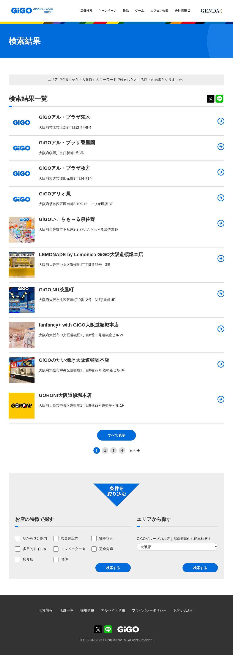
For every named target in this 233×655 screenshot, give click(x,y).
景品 (126, 10)
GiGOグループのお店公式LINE (108, 629)
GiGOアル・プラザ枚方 (64, 168)
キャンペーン (107, 10)
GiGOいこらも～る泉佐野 (67, 219)
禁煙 (64, 559)
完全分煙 (106, 549)
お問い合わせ (183, 610)
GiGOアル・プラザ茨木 (64, 117)
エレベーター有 (73, 549)
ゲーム (139, 10)
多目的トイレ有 (35, 549)
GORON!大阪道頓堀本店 (65, 395)
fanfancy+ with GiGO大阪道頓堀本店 (79, 325)
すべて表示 (116, 435)
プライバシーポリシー (149, 610)
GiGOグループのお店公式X (98, 629)
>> (133, 450)
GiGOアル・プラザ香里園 (67, 142)
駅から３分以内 (35, 538)
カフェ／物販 (159, 10)
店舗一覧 (66, 610)
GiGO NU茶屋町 (56, 289)
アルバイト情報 (113, 610)
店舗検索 (86, 10)
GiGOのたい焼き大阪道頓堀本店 (74, 360)
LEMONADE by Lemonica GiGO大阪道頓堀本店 (91, 254)
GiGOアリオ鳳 (55, 194)
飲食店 (28, 559)
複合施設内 (69, 538)
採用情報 (87, 610)
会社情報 (181, 10)
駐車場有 (106, 538)
